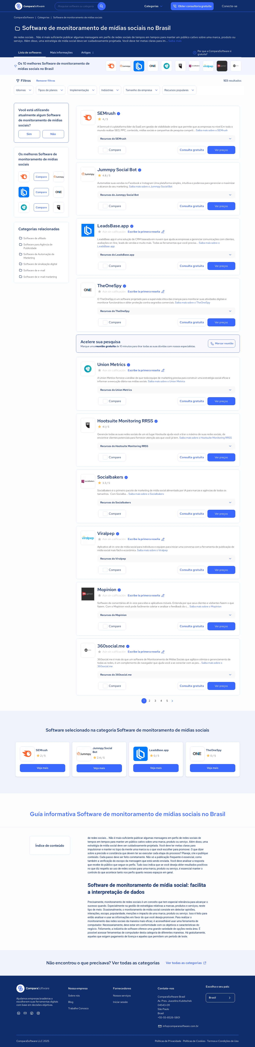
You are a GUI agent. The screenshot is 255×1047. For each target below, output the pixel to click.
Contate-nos (166, 988)
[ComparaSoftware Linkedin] (18, 1013)
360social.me (111, 646)
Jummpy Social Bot (117, 169)
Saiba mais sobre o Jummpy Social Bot (150, 186)
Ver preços (221, 150)
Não (53, 134)
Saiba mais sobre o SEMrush (212, 130)
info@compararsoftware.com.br (178, 1026)
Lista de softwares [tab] (29, 52)
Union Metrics (111, 364)
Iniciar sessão (120, 1002)
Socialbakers (110, 477)
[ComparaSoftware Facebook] (32, 1013)
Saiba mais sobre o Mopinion (205, 606)
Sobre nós (74, 995)
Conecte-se (229, 6)
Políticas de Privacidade (168, 1041)
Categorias (153, 6)
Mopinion (106, 589)
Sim (29, 134)
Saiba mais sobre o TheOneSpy (192, 302)
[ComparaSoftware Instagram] (38, 1013)
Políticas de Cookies (194, 1041)
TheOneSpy (109, 285)
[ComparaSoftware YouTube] (25, 1013)
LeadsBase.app (113, 226)
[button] (166, 138)
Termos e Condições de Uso (223, 1041)
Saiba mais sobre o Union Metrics (166, 381)
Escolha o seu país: (217, 986)
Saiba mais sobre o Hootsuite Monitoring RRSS (205, 437)
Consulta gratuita (192, 150)
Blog (70, 1002)
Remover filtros (45, 80)
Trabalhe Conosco (78, 1008)
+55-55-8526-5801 (169, 1017)
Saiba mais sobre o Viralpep (152, 550)
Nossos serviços (122, 995)
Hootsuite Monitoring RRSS (125, 421)
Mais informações (61, 52)
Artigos (87, 52)
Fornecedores (122, 988)
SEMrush (106, 113)
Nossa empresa (77, 988)
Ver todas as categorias (186, 963)
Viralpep (106, 533)
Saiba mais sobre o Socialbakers (146, 493)
